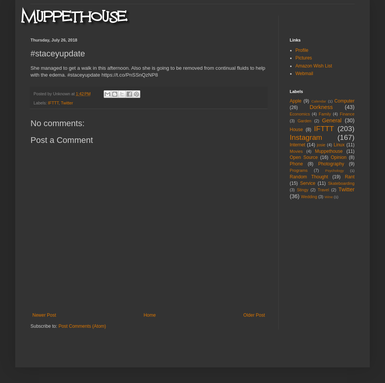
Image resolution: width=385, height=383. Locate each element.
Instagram (306, 137)
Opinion (338, 157)
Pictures (303, 58)
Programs (299, 170)
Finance (347, 114)
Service (307, 183)
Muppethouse (329, 151)
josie (321, 145)
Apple (296, 101)
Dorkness (321, 107)
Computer (344, 101)
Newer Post (44, 315)
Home (150, 315)
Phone (296, 164)
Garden (304, 121)
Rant (350, 176)
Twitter (67, 103)
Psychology (334, 170)
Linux (339, 144)
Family (325, 114)
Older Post (254, 315)
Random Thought (309, 176)
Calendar (318, 101)
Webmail (304, 73)
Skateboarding (341, 183)
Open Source (304, 157)
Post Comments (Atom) (82, 326)
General (332, 120)
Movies (296, 151)
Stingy (302, 189)
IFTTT (53, 103)
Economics (300, 114)
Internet (297, 144)
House (296, 129)
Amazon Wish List (313, 66)
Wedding (309, 196)
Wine (328, 197)
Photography (331, 164)
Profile (301, 50)
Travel (323, 189)
